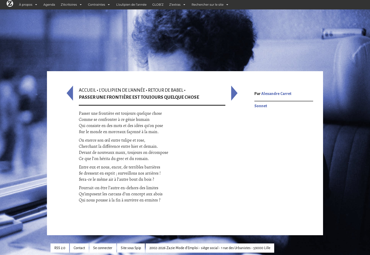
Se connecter (102, 248)
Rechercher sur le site (207, 4)
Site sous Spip (131, 248)
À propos (25, 4)
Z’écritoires (69, 4)
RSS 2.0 (59, 248)
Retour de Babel (165, 90)
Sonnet (260, 106)
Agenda (49, 4)
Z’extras (175, 4)
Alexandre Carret (276, 94)
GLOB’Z (158, 4)
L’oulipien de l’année (131, 4)
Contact (79, 248)
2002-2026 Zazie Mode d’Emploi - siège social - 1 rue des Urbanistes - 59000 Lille (209, 248)
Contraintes (96, 4)
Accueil (87, 90)
